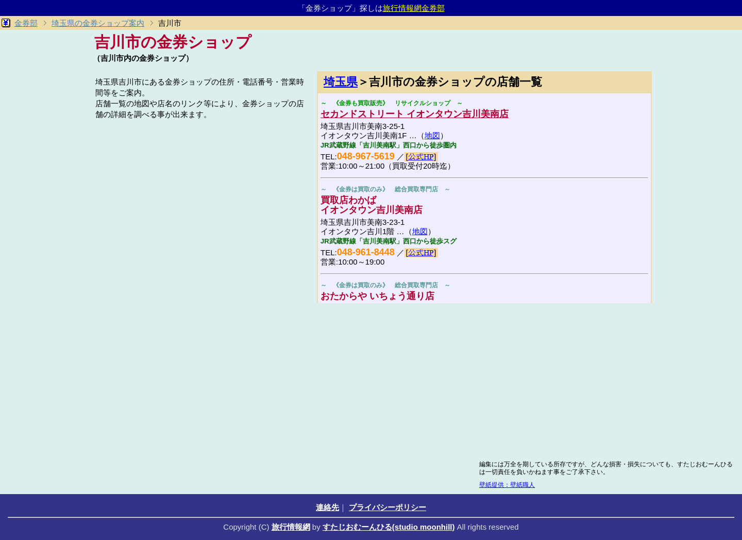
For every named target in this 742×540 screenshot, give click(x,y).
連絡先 (327, 507)
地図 (432, 135)
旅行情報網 (291, 526)
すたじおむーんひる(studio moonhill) (389, 526)
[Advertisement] (201, 194)
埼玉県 (341, 81)
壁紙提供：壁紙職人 (507, 484)
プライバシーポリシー (387, 507)
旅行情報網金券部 (414, 8)
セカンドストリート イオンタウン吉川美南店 (415, 114)
